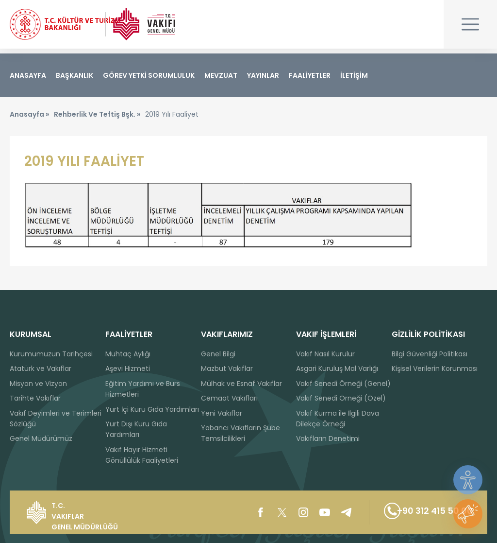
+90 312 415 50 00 (420, 512)
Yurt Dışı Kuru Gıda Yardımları (136, 429)
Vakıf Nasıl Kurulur (325, 354)
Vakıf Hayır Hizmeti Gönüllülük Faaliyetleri (141, 455)
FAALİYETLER (310, 75)
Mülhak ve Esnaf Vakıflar (241, 383)
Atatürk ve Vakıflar (40, 369)
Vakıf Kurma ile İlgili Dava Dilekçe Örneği (337, 418)
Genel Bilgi (218, 354)
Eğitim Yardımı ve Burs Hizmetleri (142, 389)
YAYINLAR (263, 75)
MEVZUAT (220, 75)
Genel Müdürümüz (41, 439)
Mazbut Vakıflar (227, 369)
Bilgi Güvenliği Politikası (429, 354)
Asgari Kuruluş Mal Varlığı (337, 369)
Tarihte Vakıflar (35, 398)
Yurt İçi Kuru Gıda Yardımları (152, 409)
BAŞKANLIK (74, 75)
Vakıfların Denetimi (328, 439)
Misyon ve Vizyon (38, 383)
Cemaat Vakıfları (229, 398)
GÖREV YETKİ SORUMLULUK (149, 75)
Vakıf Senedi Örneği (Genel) (343, 383)
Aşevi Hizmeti (127, 369)
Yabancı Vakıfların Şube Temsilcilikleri (240, 433)
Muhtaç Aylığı (127, 354)
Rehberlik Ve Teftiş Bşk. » (97, 119)
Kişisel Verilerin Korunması (435, 369)
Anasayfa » (29, 119)
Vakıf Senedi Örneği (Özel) (341, 398)
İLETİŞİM (354, 75)
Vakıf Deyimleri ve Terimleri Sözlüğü (55, 418)
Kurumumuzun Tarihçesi (51, 354)
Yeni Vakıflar (221, 413)
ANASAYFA (28, 75)
